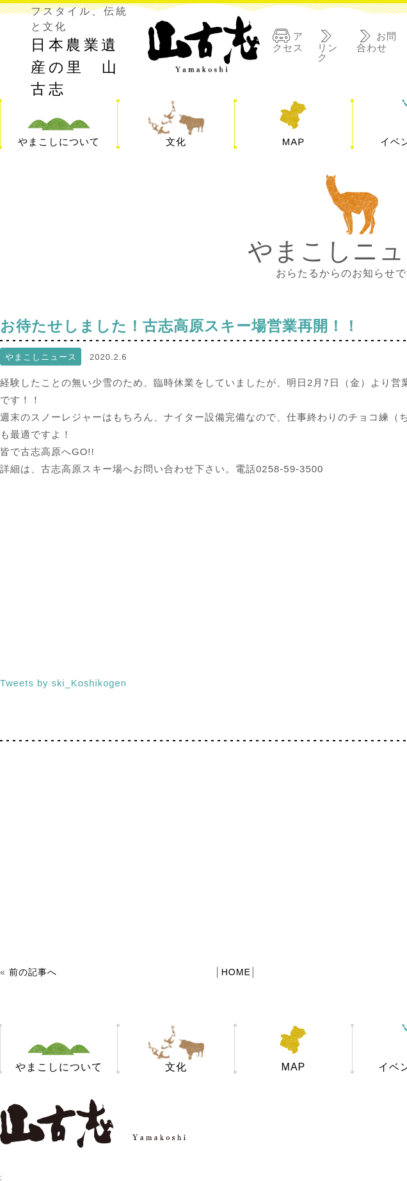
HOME (236, 972)
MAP (294, 142)
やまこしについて (58, 142)
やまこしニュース (41, 357)
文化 (176, 142)
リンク (327, 51)
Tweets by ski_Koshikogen (64, 682)
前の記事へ (33, 972)
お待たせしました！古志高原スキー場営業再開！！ (194, 325)
